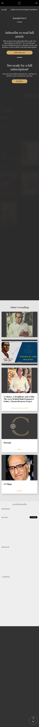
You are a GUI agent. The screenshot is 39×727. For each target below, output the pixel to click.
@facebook (5, 547)
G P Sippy (8, 484)
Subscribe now (19, 53)
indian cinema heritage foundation (24, 9)
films (19, 449)
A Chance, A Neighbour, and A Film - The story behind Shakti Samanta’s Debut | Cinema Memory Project (19, 399)
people (4, 9)
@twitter (5, 517)
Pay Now (19, 81)
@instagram (6, 509)
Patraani (7, 443)
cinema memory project (19, 408)
